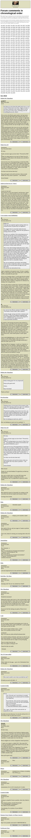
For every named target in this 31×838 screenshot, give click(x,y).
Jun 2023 (23, 81)
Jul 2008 (27, 27)
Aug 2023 (3, 83)
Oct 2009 (13, 32)
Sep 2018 (8, 65)
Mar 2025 (8, 89)
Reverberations (4, 397)
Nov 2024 (18, 87)
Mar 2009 (8, 31)
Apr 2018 (13, 63)
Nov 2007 (17, 25)
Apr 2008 (13, 27)
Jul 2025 (27, 89)
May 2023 (18, 81)
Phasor (2, 768)
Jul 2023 (27, 81)
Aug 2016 (3, 58)
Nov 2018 (18, 65)
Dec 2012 (23, 43)
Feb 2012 (3, 41)
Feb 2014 (3, 49)
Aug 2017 (3, 61)
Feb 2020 (3, 71)
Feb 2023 (3, 81)
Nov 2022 (18, 80)
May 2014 (18, 49)
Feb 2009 (3, 31)
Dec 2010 (23, 36)
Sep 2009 (8, 32)
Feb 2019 (3, 67)
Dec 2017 (23, 61)
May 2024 (18, 85)
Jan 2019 (28, 65)
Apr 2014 (13, 49)
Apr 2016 (13, 56)
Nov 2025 (18, 90)
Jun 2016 (23, 56)
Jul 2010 (27, 34)
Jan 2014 (28, 47)
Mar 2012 (8, 41)
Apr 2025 (13, 89)
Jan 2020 (28, 69)
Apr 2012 (13, 41)
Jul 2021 (27, 74)
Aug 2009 (3, 32)
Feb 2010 (3, 34)
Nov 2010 (18, 36)
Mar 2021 (8, 74)
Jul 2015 (27, 52)
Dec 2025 (23, 90)
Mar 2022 (8, 78)
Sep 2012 (8, 43)
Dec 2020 (23, 72)
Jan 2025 (28, 87)
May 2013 (18, 45)
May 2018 (18, 63)
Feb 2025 (3, 89)
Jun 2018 (23, 63)
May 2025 (18, 89)
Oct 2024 (13, 87)
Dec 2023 (23, 83)
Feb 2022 (3, 78)
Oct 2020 (13, 72)
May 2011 (17, 38)
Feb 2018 (3, 63)
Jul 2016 (27, 56)
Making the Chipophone (7, 98)
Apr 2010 (13, 34)
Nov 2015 (18, 54)
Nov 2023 (18, 83)
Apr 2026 (13, 92)
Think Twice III (4, 144)
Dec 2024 (23, 87)
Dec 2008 (23, 29)
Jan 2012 (27, 40)
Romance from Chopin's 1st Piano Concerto (11, 815)
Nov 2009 (18, 32)
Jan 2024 (28, 83)
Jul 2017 (27, 60)
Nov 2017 (18, 61)
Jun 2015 (23, 52)
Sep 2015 (8, 54)
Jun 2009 (23, 31)
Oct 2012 (13, 43)
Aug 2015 (3, 54)
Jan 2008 (27, 25)
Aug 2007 (8, 25)
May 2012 (18, 41)
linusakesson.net (15, 5)
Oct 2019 (13, 69)
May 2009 (18, 31)
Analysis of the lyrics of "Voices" (9, 183)
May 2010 (18, 34)
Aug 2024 (3, 87)
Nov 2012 (18, 43)
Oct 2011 (13, 40)
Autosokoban (4, 540)
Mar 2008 (8, 27)
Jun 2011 (23, 38)
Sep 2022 (8, 80)
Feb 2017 (3, 60)
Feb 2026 (3, 92)
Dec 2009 (23, 32)
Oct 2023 (13, 83)
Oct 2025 (13, 90)
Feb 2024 (3, 85)
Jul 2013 (27, 45)
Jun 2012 (23, 41)
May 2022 (18, 78)
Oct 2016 (13, 58)
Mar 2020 (8, 71)
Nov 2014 (18, 51)
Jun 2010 (23, 34)
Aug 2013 (3, 47)
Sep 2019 (8, 69)
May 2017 (18, 60)
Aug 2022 (3, 80)
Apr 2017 (13, 60)
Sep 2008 (8, 29)
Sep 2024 (8, 87)
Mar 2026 (8, 92)
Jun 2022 (23, 78)
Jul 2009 (27, 31)
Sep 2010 (8, 36)
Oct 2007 (13, 25)
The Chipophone (5, 589)
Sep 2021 (8, 76)
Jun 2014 (23, 49)
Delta (2, 502)
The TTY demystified (6, 654)
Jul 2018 (27, 63)
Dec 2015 (23, 54)
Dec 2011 (22, 40)
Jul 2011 (27, 38)
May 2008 (18, 27)
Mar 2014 (8, 49)
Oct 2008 (13, 29)
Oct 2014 (13, 51)
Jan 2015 (28, 51)
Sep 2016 (8, 58)
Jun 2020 (23, 71)
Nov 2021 (18, 76)
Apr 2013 (13, 45)
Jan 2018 (28, 61)
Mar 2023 (8, 81)
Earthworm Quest (5, 828)
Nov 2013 (18, 47)
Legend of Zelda (5, 685)
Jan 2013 (28, 43)
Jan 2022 (28, 76)
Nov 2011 (17, 40)
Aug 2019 (3, 69)
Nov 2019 (18, 69)
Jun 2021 (23, 74)
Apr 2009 (13, 31)
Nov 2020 (18, 72)
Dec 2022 (23, 80)
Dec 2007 (23, 25)
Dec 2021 (23, 76)
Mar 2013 (8, 45)
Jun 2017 (23, 60)
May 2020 (18, 71)
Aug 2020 (3, 72)
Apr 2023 (13, 81)
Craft (2, 615)
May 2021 (18, 74)
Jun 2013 (23, 45)
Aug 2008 (3, 29)
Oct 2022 (13, 80)
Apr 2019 (13, 67)
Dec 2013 (23, 47)
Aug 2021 (3, 76)
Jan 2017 (28, 58)
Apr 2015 (13, 52)
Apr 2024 (13, 85)
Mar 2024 (8, 85)
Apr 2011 (13, 38)
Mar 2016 (8, 56)
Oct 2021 (13, 76)
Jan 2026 (28, 90)
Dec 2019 (23, 69)
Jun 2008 (23, 27)
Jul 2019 (27, 67)
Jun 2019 (23, 67)
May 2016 (18, 56)
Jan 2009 (28, 29)
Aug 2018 (3, 65)
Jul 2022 (27, 78)
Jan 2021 (28, 72)
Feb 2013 (3, 45)
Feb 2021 (3, 74)
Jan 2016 (28, 54)
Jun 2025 (23, 89)
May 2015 (18, 52)
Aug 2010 (3, 36)
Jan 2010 (28, 32)
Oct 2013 (13, 47)
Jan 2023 (28, 80)
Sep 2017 (8, 61)
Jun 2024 (23, 85)
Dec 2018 (23, 65)
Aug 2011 (3, 40)
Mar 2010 (8, 34)
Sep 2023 (8, 83)
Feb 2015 (3, 52)
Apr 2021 (13, 74)
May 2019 (18, 67)
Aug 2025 (3, 90)
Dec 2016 (23, 58)
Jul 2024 (27, 85)
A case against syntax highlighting (9, 215)
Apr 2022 (13, 78)
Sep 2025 (8, 90)
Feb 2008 (3, 27)
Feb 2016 (3, 56)
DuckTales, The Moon (6, 576)
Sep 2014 (8, 51)
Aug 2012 (3, 43)
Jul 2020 (27, 71)
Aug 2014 (3, 51)
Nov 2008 (18, 29)
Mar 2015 (8, 52)
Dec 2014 (23, 51)
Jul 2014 (27, 49)
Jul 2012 (27, 41)
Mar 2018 (8, 63)
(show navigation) (15, 7)
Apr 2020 (13, 71)
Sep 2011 (8, 40)
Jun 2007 (3, 25)
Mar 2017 (8, 60)
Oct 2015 (13, 54)
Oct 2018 (13, 65)
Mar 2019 (8, 67)
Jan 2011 (28, 36)
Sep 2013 (8, 47)
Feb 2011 (3, 38)
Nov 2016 (18, 58)
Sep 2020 (8, 72)
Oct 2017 (13, 61)
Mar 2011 (8, 38)
